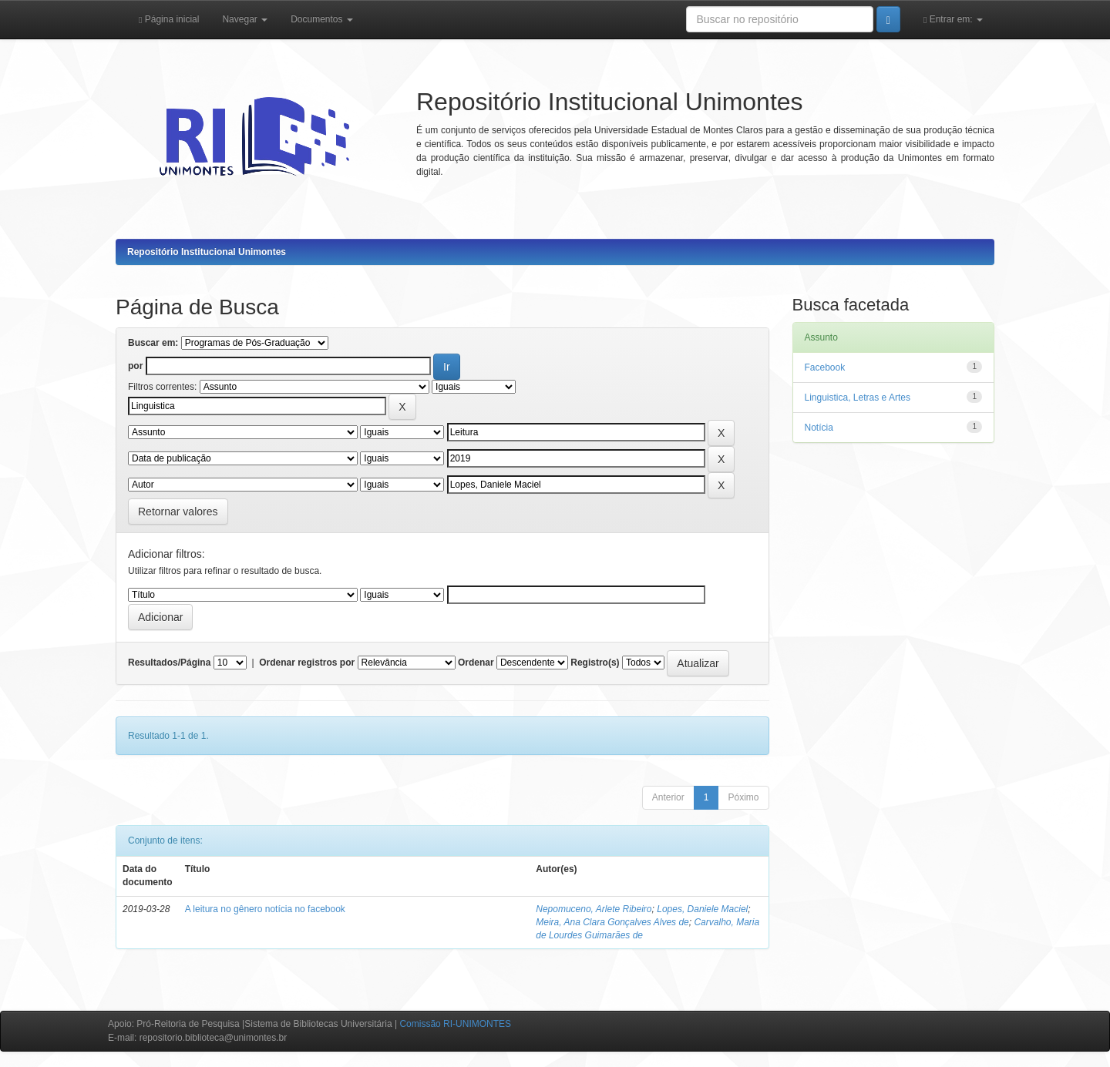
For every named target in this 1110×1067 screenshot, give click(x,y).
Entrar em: (953, 19)
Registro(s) (594, 662)
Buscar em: (153, 342)
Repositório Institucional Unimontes (206, 252)
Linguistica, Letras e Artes (857, 397)
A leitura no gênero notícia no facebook (265, 909)
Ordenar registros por (307, 662)
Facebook (825, 367)
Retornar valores (178, 511)
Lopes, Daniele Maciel (702, 909)
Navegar (244, 19)
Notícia (819, 427)
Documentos (322, 19)
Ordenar (476, 662)
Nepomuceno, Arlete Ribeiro (593, 909)
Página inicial (169, 19)
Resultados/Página (169, 662)
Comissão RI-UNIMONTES (455, 1023)
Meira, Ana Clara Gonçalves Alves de (612, 922)
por (135, 366)
